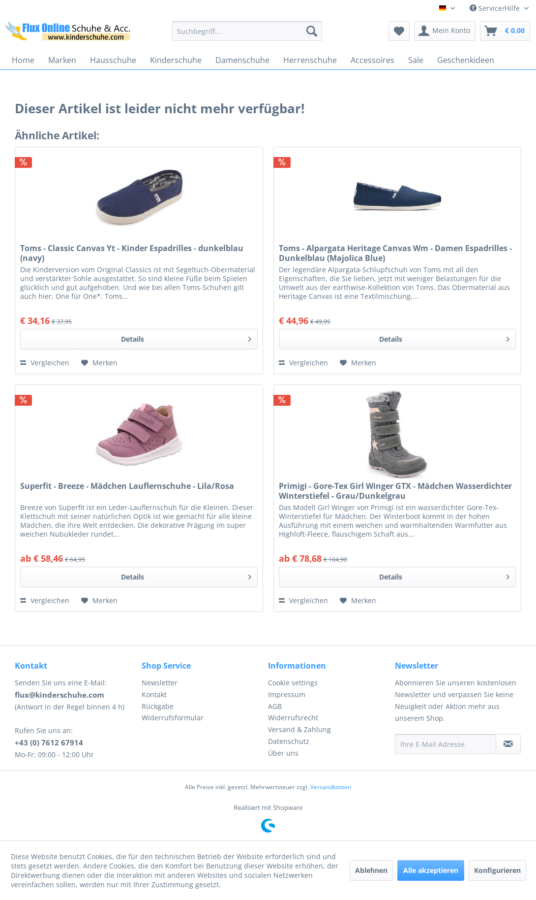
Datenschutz (288, 741)
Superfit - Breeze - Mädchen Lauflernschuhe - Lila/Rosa (127, 486)
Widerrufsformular (173, 717)
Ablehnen (371, 870)
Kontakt (154, 694)
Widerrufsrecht (293, 717)
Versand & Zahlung (299, 729)
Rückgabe (158, 706)
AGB (275, 706)
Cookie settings (293, 682)
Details (186, 337)
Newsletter (160, 682)
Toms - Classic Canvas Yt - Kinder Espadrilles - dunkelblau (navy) (131, 253)
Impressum (286, 694)
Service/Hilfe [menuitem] (496, 8)
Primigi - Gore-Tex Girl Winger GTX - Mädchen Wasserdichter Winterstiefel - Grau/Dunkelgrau (395, 491)
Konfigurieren (497, 870)
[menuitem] (247, 31)
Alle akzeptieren (430, 870)
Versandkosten (330, 787)
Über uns (283, 753)
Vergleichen (44, 362)
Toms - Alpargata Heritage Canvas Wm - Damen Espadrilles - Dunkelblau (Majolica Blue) (395, 253)
